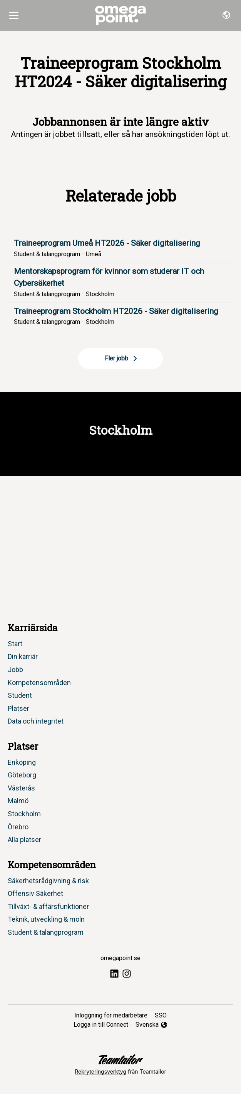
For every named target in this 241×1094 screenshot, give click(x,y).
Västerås (21, 788)
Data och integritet (36, 721)
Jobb (15, 669)
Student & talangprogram (46, 932)
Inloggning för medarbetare (110, 1015)
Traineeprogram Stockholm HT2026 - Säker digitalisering (120, 311)
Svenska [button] (152, 1025)
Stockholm (24, 814)
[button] (226, 15)
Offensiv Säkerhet (35, 893)
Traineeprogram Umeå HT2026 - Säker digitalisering (120, 243)
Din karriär (23, 656)
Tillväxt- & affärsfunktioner (48, 906)
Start (15, 644)
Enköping (22, 762)
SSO (161, 1015)
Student (20, 695)
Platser (18, 708)
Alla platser (24, 840)
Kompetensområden (39, 683)
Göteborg (22, 775)
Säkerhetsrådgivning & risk (48, 881)
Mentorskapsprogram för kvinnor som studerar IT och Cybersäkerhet (120, 277)
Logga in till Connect (101, 1024)
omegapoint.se (120, 958)
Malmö (18, 801)
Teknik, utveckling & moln (46, 919)
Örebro (18, 827)
